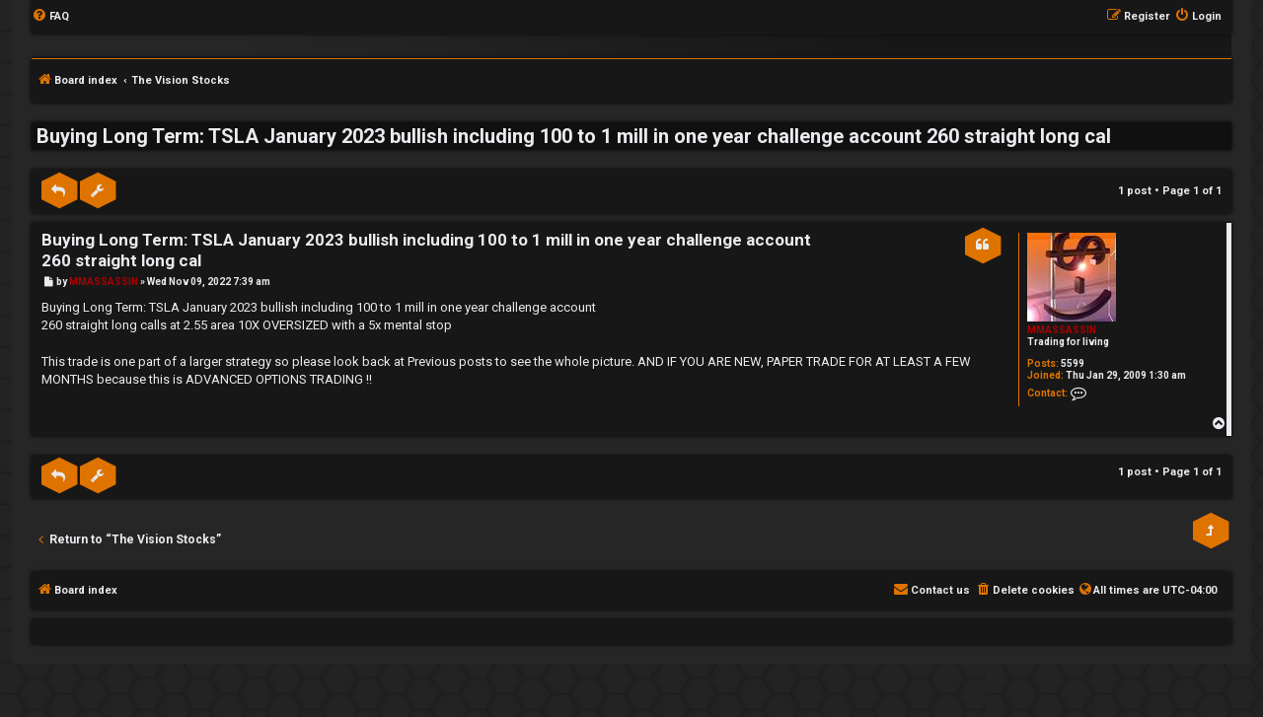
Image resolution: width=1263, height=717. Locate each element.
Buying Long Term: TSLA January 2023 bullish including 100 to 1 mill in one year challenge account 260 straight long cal (574, 136)
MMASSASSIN (1061, 329)
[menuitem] (50, 17)
